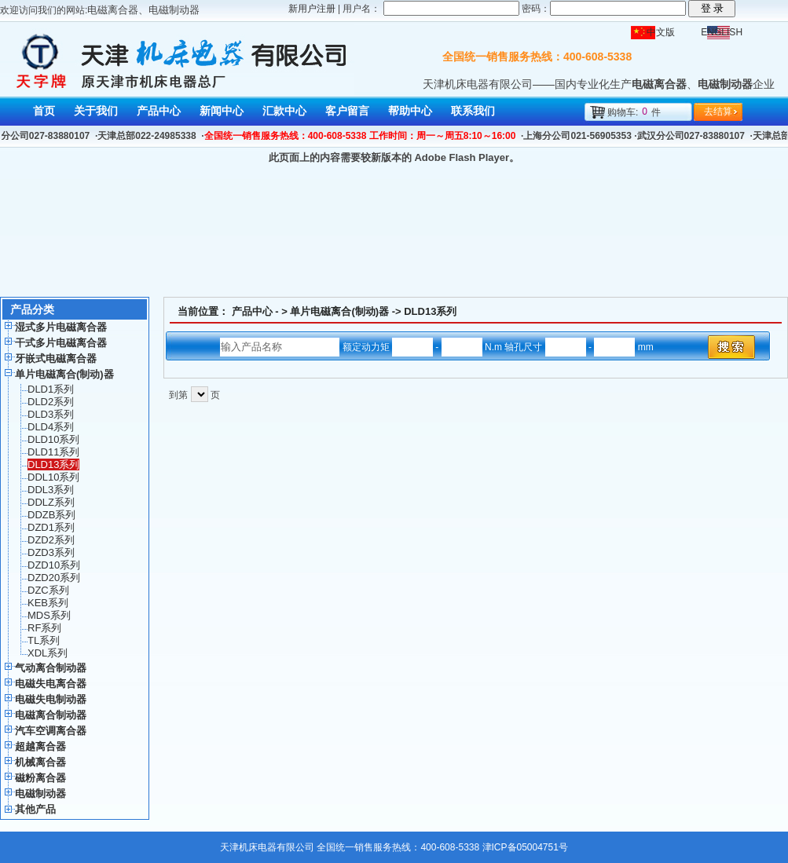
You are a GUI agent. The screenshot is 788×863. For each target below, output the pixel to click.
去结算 (718, 111)
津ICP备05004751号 (525, 847)
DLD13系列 (430, 311)
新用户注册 (311, 8)
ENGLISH (721, 32)
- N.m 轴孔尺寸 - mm (523, 347)
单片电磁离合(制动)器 (339, 311)
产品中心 (252, 311)
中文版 (661, 32)
